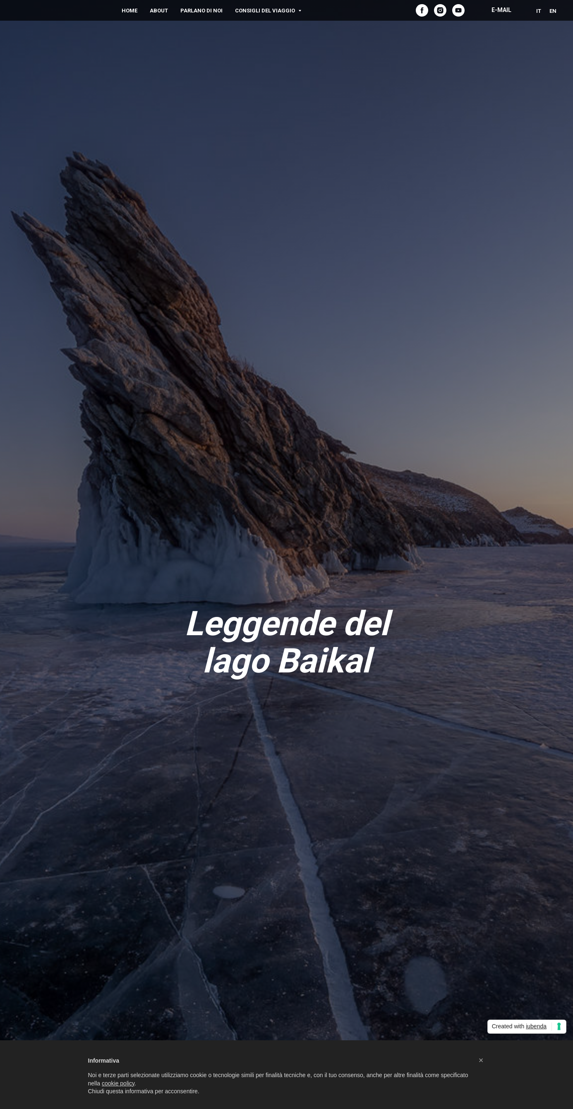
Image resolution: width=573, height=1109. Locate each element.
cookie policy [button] (118, 1083)
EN (552, 11)
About (159, 10)
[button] (481, 1060)
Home (129, 10)
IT (538, 11)
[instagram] (440, 10)
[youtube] (458, 10)
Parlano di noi (201, 10)
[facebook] (422, 10)
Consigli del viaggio (265, 10)
